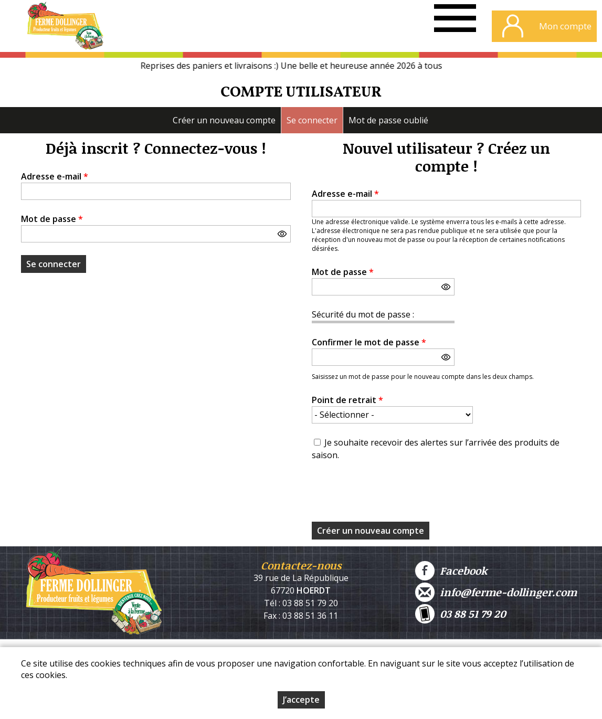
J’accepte (301, 699)
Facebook (451, 570)
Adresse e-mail (54, 176)
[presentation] (391, 494)
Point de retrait (347, 400)
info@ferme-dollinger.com (496, 592)
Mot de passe (52, 219)
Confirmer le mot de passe (369, 342)
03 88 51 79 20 (460, 613)
